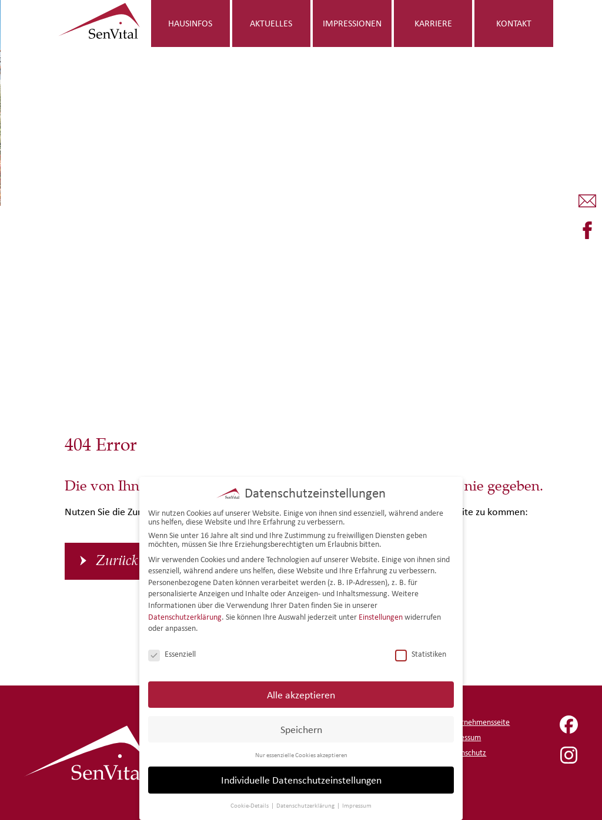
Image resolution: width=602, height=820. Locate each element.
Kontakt (513, 23)
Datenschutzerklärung (185, 617)
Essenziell (172, 654)
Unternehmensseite (477, 722)
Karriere (433, 23)
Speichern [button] (301, 729)
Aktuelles (271, 23)
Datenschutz (465, 752)
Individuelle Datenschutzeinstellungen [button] (301, 779)
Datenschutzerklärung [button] (306, 805)
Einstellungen (381, 617)
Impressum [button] (357, 805)
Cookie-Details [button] (250, 805)
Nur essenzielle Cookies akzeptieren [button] (301, 754)
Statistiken (420, 654)
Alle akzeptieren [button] (301, 694)
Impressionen (352, 23)
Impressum (462, 737)
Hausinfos (190, 23)
